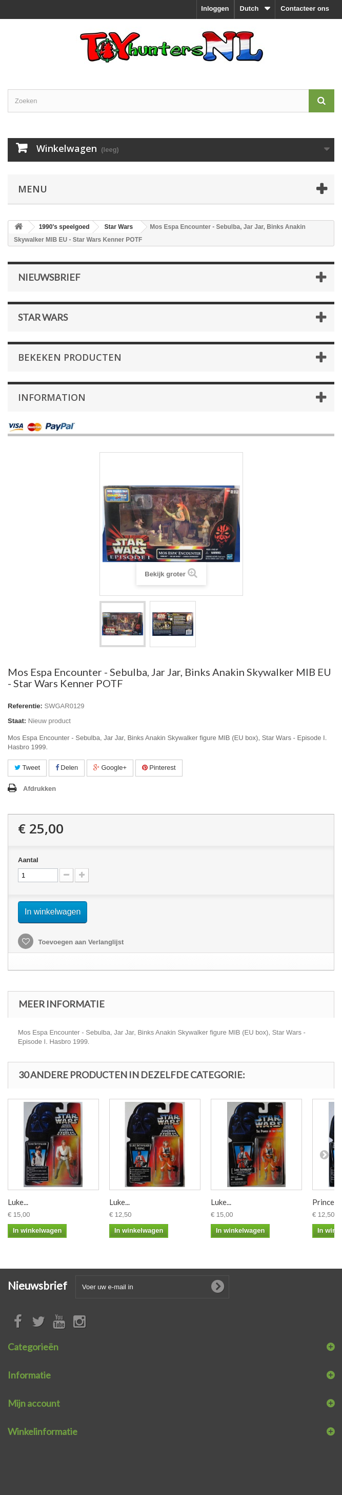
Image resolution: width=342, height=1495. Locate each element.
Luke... (18, 1202)
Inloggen (215, 8)
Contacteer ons (304, 8)
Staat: (17, 721)
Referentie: (25, 706)
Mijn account (34, 1403)
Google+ (110, 767)
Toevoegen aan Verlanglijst (80, 942)
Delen (66, 767)
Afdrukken (39, 788)
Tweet (27, 767)
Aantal (28, 860)
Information (52, 397)
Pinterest (159, 767)
